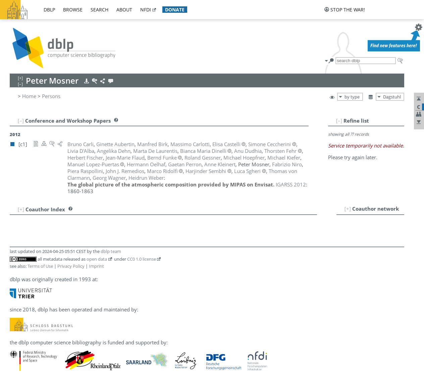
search (99, 9)
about (124, 9)
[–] (339, 120)
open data (97, 259)
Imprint (96, 266)
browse (73, 9)
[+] (347, 208)
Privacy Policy (71, 266)
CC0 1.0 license (141, 259)
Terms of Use (40, 266)
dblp (49, 9)
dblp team (111, 251)
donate (174, 9)
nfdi (145, 9)
